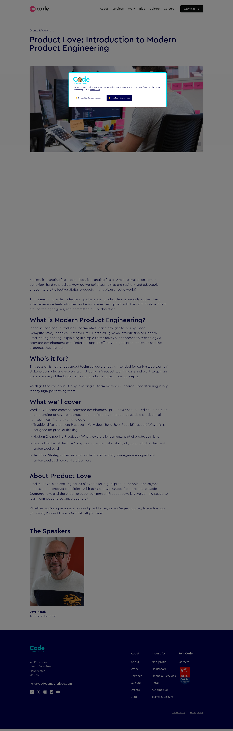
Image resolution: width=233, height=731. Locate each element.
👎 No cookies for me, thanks (88, 98)
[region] (117, 90)
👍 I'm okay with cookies (119, 98)
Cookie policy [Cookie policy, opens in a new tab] (95, 90)
